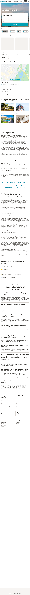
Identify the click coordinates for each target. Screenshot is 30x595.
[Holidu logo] (3, 1)
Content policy (11, 593)
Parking (25, 31)
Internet (12, 31)
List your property (16, 1)
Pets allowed (5, 31)
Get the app (8, 1)
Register (25, 1)
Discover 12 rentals (15, 79)
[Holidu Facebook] (17, 590)
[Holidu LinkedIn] (15, 590)
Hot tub (19, 31)
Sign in (21, 1)
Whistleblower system (17, 593)
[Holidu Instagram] (13, 590)
